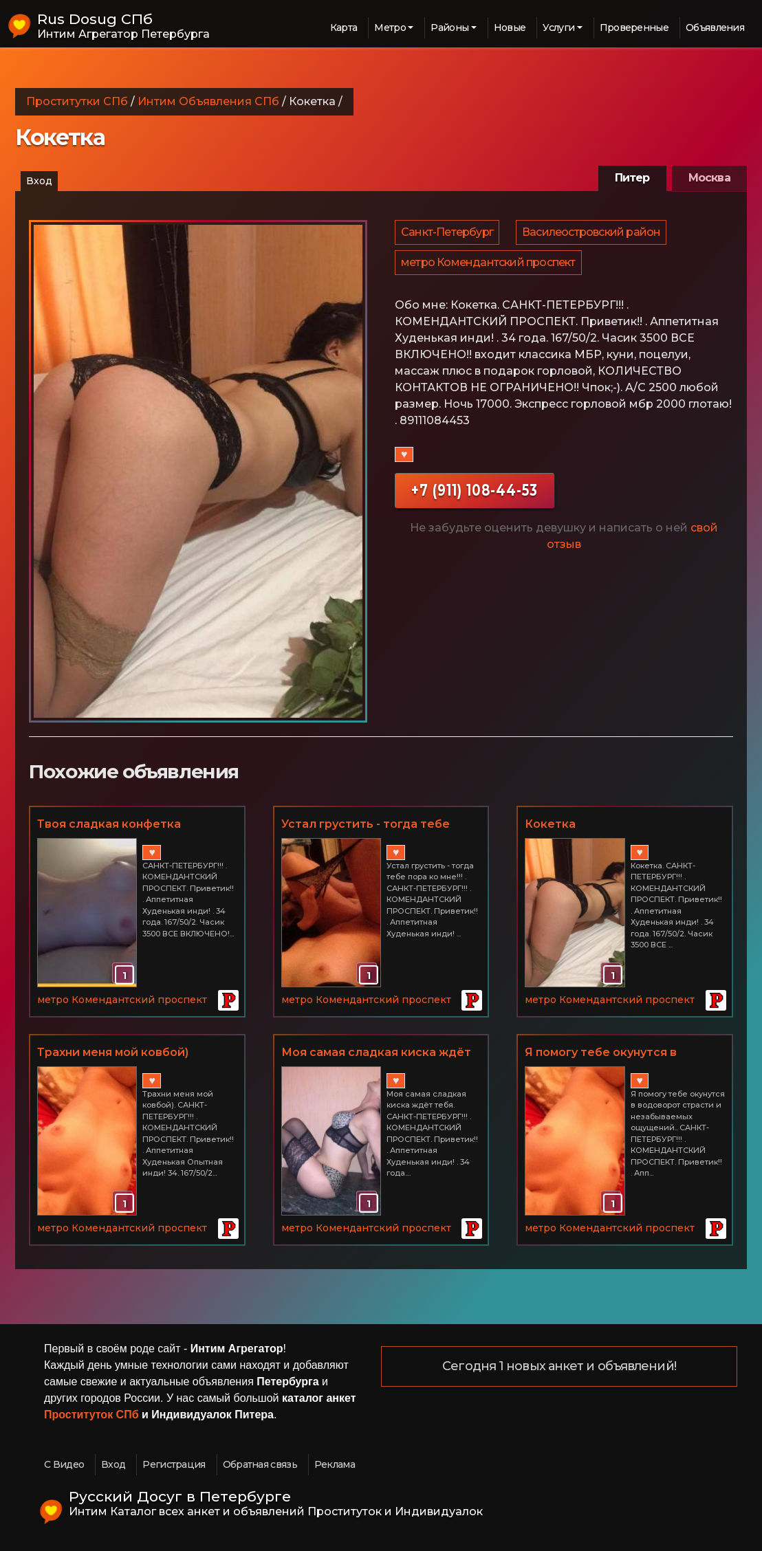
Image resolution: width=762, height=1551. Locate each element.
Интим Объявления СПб (208, 101)
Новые (510, 27)
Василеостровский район (593, 234)
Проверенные (634, 27)
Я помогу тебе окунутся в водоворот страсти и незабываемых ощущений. (604, 1053)
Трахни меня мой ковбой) (112, 1052)
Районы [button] (449, 27)
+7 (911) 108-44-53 (474, 501)
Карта (344, 27)
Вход (39, 181)
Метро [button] (390, 27)
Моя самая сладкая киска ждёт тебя (376, 1053)
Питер (632, 177)
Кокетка (550, 823)
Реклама (334, 1464)
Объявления (715, 27)
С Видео (64, 1464)
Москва (709, 177)
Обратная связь (260, 1464)
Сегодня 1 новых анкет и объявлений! (559, 1366)
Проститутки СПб (77, 101)
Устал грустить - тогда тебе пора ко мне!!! (365, 825)
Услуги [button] (558, 27)
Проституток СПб (91, 1414)
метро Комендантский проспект (489, 270)
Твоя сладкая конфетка (109, 823)
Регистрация (173, 1464)
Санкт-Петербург (448, 234)
